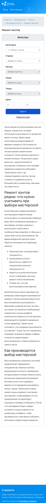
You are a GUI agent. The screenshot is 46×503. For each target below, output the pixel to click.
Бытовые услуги (14, 23)
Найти (23, 111)
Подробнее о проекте (28, 501)
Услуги (31, 19)
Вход (5, 9)
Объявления (19, 19)
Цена (8, 99)
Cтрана (9, 56)
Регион (9, 66)
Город (8, 77)
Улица (9, 88)
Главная (7, 19)
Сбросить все (23, 117)
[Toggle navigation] (29, 9)
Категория (11, 45)
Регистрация (16, 9)
